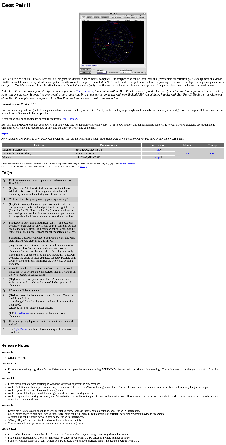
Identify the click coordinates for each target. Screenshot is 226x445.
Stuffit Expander (127, 163)
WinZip (83, 166)
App (158, 149)
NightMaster (20, 329)
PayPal (5, 133)
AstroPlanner (85, 91)
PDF (187, 153)
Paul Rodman (69, 118)
